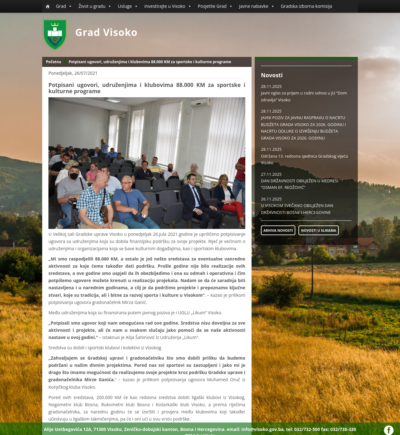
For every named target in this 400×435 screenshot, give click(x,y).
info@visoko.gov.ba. (263, 429)
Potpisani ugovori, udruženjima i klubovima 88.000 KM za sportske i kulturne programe (150, 61)
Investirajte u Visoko (168, 6)
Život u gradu (95, 6)
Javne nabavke (257, 6)
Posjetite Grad (215, 6)
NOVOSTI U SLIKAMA (318, 230)
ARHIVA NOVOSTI (278, 230)
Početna (53, 61)
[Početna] (47, 6)
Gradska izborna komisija (306, 6)
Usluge (128, 6)
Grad (64, 6)
